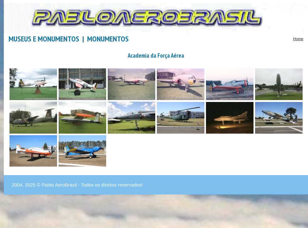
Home (298, 39)
